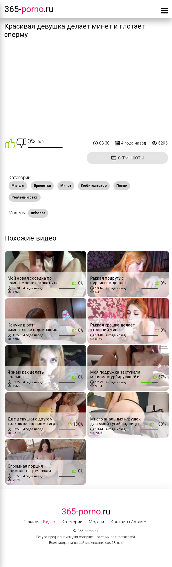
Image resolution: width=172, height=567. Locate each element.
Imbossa (38, 213)
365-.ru (28, 9)
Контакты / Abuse (128, 522)
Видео (49, 522)
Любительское (94, 186)
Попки (121, 186)
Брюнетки (42, 186)
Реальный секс (24, 197)
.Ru (86, 511)
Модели (96, 522)
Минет (65, 186)
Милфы (17, 186)
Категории (72, 522)
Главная (31, 522)
